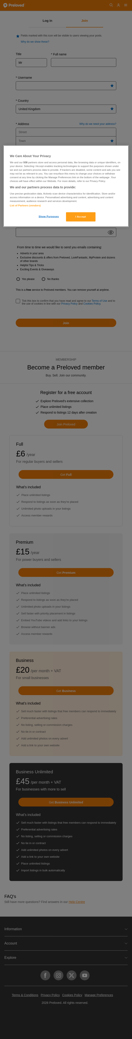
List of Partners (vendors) (25, 205)
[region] (66, 186)
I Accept (80, 216)
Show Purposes (49, 216)
